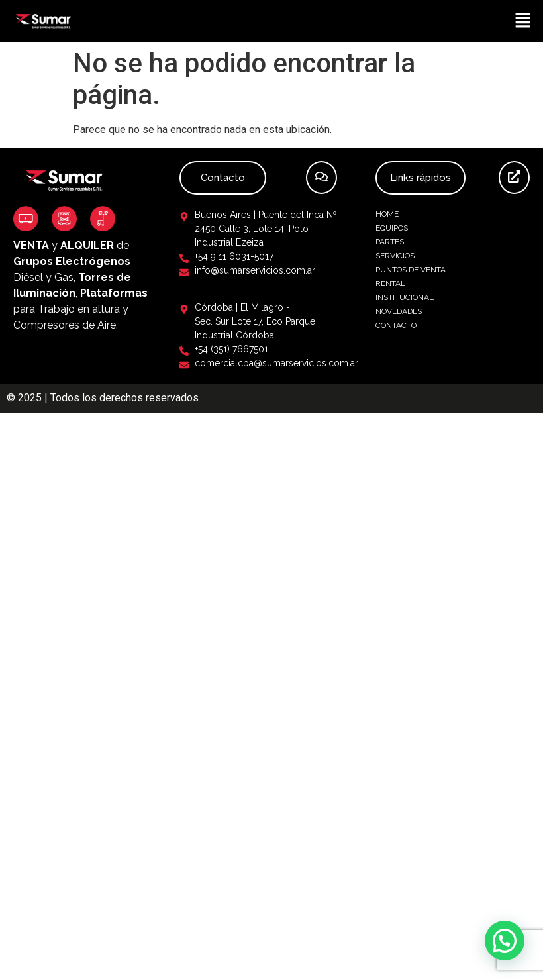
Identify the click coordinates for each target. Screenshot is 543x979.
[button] (523, 21)
